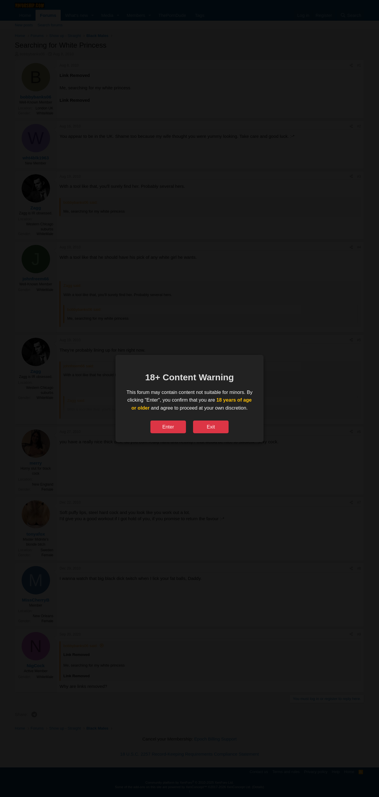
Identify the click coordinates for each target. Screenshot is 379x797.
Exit (211, 426)
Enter (168, 426)
